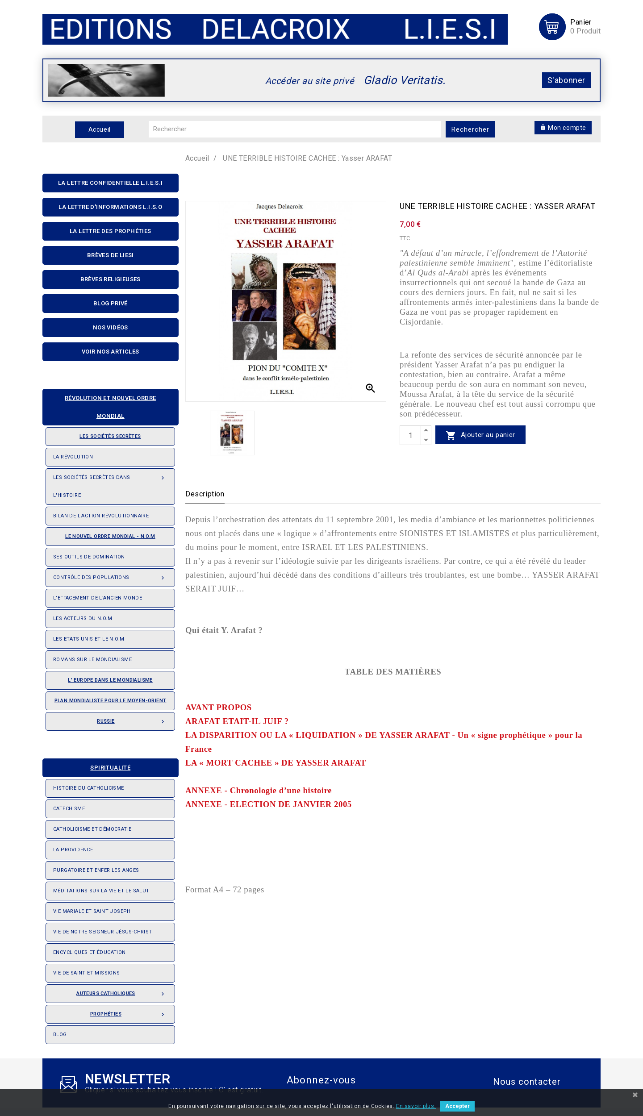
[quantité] (410, 435)
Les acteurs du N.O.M (82, 618)
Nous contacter (527, 1081)
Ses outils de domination (89, 557)
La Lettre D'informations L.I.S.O (110, 207)
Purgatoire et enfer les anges (96, 870)
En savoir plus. (416, 1106)
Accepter (457, 1106)
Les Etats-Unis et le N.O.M (88, 639)
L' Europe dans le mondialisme (110, 680)
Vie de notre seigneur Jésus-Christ (102, 932)
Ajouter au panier (480, 435)
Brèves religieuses (110, 279)
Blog (60, 1034)
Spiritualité (90, 765)
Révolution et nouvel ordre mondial (103, 404)
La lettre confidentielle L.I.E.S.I (110, 182)
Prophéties (128, 1011)
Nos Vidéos (110, 327)
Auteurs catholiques (121, 991)
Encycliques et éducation (89, 952)
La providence (73, 850)
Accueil (99, 129)
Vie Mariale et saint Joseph (92, 911)
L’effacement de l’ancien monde (97, 598)
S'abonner (566, 80)
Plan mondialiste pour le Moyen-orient (110, 701)
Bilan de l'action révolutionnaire (101, 516)
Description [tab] (205, 494)
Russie (132, 718)
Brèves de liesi (110, 255)
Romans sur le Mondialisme (92, 659)
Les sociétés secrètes (97, 433)
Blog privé (110, 303)
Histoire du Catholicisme (88, 788)
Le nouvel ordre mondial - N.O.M (104, 533)
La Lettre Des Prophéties (110, 231)
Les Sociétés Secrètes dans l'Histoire (110, 483)
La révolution (73, 457)
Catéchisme (69, 809)
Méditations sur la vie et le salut (101, 891)
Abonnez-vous (321, 1080)
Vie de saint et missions (86, 973)
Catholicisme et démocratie (92, 829)
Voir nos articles (110, 351)
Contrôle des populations (110, 575)
